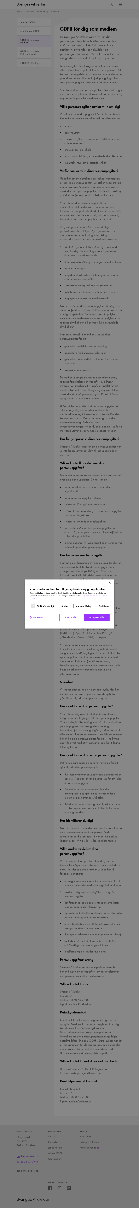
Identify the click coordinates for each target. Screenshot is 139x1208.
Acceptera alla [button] (96, 617)
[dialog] (69, 604)
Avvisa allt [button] (70, 617)
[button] (36, 617)
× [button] (110, 583)
